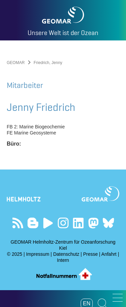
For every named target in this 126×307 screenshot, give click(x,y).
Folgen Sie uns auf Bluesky (108, 223)
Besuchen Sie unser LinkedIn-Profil (78, 223)
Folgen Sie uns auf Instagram (63, 223)
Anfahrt (109, 254)
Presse (90, 254)
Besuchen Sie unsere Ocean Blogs (33, 223)
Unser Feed (18, 223)
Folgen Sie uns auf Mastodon (93, 223)
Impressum (37, 254)
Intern (63, 260)
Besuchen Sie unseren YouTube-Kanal (48, 223)
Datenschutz (66, 254)
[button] (118, 298)
